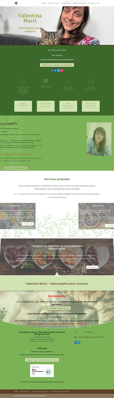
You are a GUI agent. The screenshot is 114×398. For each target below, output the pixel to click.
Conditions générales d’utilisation (60, 391)
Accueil (44, 3)
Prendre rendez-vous (79, 3)
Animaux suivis (66, 3)
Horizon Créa (41, 396)
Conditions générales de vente (40, 391)
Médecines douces (53, 3)
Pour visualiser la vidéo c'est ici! (57, 308)
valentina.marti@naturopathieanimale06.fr (57, 60)
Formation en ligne (94, 3)
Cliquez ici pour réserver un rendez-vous (57, 65)
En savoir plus (93, 266)
